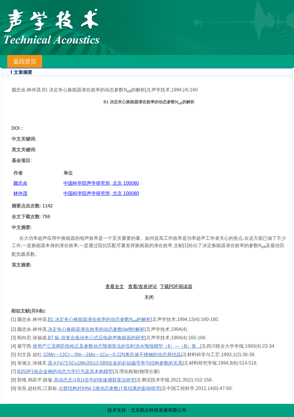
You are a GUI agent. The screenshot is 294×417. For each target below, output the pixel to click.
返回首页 (24, 61)
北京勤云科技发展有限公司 (159, 410)
